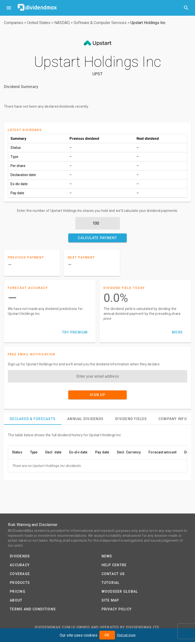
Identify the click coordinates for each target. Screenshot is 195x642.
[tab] (32, 419)
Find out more (126, 635)
